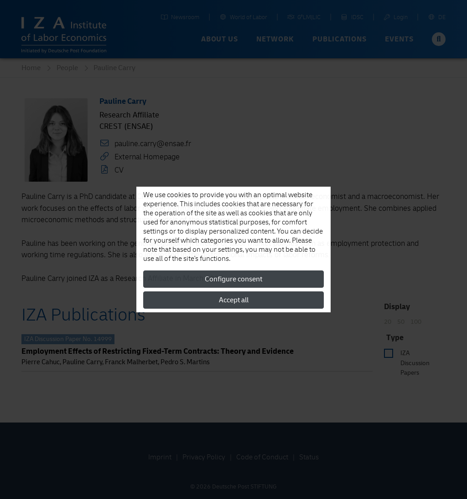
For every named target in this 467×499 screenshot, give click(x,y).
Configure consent (233, 279)
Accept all (234, 300)
